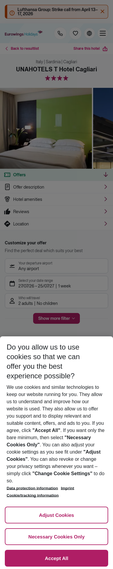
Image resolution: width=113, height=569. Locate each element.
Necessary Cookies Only (56, 537)
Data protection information (32, 488)
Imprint (67, 488)
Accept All (56, 558)
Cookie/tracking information (33, 495)
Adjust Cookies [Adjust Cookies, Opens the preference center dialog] (56, 515)
